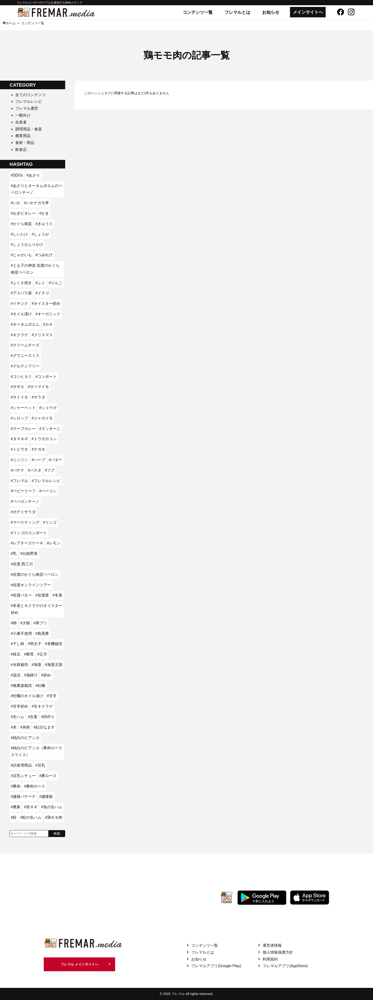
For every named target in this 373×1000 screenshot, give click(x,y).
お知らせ (270, 12)
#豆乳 (40, 765)
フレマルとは (237, 12)
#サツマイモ (38, 387)
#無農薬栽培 (21, 686)
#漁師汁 (31, 675)
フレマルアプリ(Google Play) (216, 966)
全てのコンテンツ (30, 95)
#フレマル (19, 481)
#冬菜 (57, 595)
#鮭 (14, 817)
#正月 (42, 654)
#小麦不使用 (21, 633)
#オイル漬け (21, 314)
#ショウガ (48, 408)
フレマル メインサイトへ (79, 964)
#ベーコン (48, 491)
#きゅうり (44, 224)
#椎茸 (29, 654)
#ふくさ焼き (21, 283)
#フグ (50, 470)
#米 (14, 727)
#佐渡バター (21, 595)
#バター (55, 460)
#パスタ (34, 470)
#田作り (48, 717)
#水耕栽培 (19, 665)
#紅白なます (44, 727)
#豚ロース (48, 776)
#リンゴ (50, 522)
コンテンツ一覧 (198, 12)
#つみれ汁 (44, 255)
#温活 (15, 675)
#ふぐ (40, 283)
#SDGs (17, 175)
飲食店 (21, 150)
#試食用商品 (21, 765)
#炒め (46, 675)
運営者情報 (272, 945)
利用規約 (270, 959)
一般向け (22, 115)
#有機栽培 (53, 644)
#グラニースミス (25, 356)
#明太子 (34, 644)
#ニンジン (19, 460)
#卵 (14, 623)
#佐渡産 (42, 595)
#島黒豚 (42, 633)
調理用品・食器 (28, 129)
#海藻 (36, 665)
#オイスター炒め (46, 303)
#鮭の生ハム (30, 817)
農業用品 (22, 136)
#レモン (53, 543)
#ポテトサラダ (23, 512)
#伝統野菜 (29, 554)
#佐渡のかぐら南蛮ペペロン (35, 574)
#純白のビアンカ (25, 738)
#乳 (14, 554)
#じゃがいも (21, 255)
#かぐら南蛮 (21, 224)
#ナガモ (38, 449)
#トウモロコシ (44, 439)
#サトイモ (19, 397)
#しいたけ (19, 234)
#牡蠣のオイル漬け (27, 696)
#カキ (48, 324)
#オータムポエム (25, 324)
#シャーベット (23, 408)
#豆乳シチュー (23, 776)
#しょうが (40, 234)
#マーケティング (25, 522)
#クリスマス (42, 335)
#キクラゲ (19, 335)
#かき (44, 213)
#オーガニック (47, 314)
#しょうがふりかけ (27, 244)
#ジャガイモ (42, 418)
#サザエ (17, 387)
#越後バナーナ (23, 796)
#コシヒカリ (21, 376)
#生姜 (33, 717)
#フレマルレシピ (46, 481)
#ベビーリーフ (23, 491)
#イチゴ (42, 293)
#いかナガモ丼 (36, 203)
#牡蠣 (40, 686)
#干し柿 (17, 644)
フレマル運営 (26, 108)
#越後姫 (46, 796)
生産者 (21, 122)
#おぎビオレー (23, 213)
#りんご (55, 283)
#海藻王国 (53, 665)
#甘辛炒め (19, 706)
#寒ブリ (40, 623)
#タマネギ (19, 439)
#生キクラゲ (42, 706)
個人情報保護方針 (278, 952)
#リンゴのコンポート (29, 533)
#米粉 (25, 727)
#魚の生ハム (51, 807)
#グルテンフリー (25, 366)
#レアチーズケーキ (27, 543)
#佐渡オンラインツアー (31, 585)
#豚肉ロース (34, 786)
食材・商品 (24, 143)
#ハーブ (38, 460)
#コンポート (46, 376)
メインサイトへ (308, 12)
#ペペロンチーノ (25, 501)
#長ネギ (31, 807)
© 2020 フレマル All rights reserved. (186, 994)
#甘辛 (52, 696)
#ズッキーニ (49, 429)
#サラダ (38, 397)
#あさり (33, 175)
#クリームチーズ (25, 345)
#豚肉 (15, 786)
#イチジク (19, 303)
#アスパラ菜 (21, 293)
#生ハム (17, 717)
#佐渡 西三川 (22, 564)
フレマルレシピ (28, 101)
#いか (15, 203)
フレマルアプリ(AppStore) (285, 966)
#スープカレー (23, 429)
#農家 (15, 807)
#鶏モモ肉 (53, 817)
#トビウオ (19, 449)
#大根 (25, 623)
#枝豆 (15, 654)
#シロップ (19, 418)
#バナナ (17, 470)
